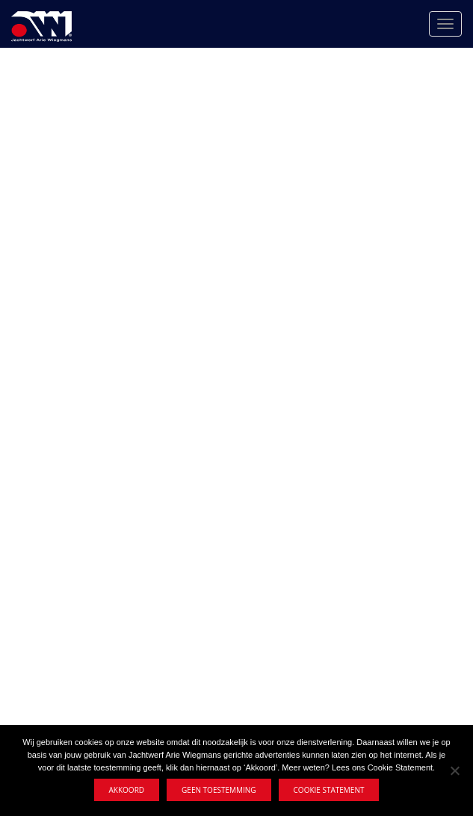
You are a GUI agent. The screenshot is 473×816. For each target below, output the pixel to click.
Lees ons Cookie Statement (382, 767)
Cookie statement (329, 790)
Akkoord (127, 790)
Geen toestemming (219, 790)
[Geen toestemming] (454, 770)
